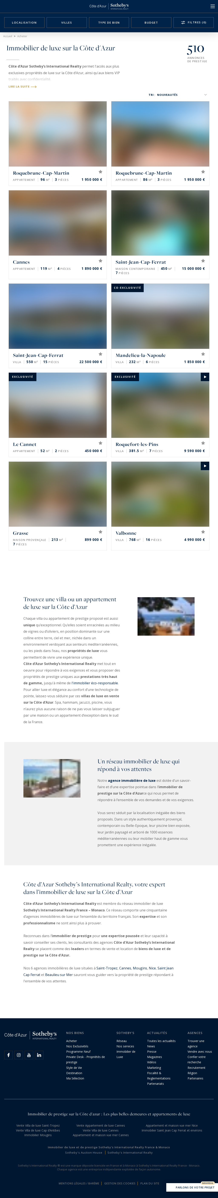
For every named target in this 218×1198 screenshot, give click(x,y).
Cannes (125, 968)
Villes (66, 22)
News (151, 1046)
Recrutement (196, 1068)
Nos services (125, 1046)
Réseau (121, 1041)
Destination (74, 1073)
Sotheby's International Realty (130, 1152)
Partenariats (155, 1084)
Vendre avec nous (200, 1051)
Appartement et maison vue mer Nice (172, 1125)
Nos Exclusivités (77, 1046)
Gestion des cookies (119, 1183)
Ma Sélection (75, 1078)
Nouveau (207, 1183)
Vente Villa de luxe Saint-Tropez (38, 1125)
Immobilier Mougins (38, 1135)
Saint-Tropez (107, 968)
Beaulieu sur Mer (59, 974)
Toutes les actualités (161, 1041)
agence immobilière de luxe (132, 780)
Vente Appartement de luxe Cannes (100, 1125)
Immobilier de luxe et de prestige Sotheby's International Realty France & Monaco (109, 1147)
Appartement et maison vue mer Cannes (101, 1135)
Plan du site (150, 1183)
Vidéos (151, 1062)
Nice (152, 968)
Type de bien (109, 22)
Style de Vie (74, 1068)
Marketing (154, 1068)
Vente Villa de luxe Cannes (101, 1130)
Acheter (71, 1041)
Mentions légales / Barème (79, 1183)
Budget (151, 22)
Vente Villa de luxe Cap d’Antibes (38, 1130)
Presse (151, 1051)
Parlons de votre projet (192, 1188)
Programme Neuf (78, 1051)
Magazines (154, 1057)
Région (192, 1073)
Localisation (24, 22)
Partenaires (195, 1078)
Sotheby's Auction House (83, 1152)
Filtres (197, 22)
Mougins (140, 968)
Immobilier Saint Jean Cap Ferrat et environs (172, 1130)
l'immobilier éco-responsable (95, 683)
